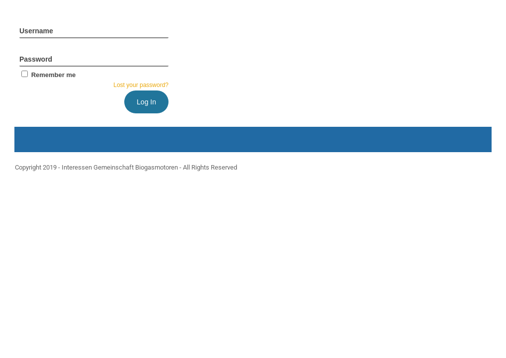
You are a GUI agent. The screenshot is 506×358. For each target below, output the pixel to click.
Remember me (47, 75)
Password (35, 59)
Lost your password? (141, 85)
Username (36, 31)
